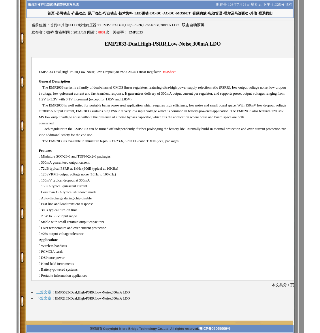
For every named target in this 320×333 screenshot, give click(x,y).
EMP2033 (136, 32)
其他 (253, 13)
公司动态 (63, 13)
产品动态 (79, 13)
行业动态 (110, 13)
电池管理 (215, 13)
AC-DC (168, 13)
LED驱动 (141, 13)
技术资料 (126, 13)
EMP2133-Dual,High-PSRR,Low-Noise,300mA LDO (92, 298)
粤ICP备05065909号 (214, 329)
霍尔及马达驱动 (236, 13)
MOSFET (183, 13)
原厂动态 (94, 13)
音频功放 (199, 13)
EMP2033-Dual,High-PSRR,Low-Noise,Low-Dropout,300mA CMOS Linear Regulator (107, 72)
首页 (53, 25)
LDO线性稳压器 (84, 25)
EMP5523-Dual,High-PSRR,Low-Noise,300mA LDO (92, 292)
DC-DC (155, 13)
